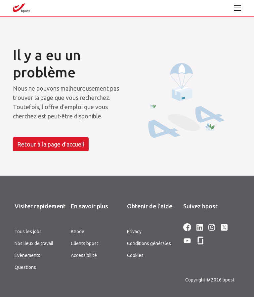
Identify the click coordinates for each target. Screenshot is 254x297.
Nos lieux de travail (34, 243)
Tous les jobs (28, 231)
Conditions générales (149, 243)
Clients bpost (84, 243)
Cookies (135, 255)
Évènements (27, 255)
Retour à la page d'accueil (50, 144)
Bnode (77, 231)
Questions (25, 267)
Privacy (134, 231)
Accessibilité (84, 255)
